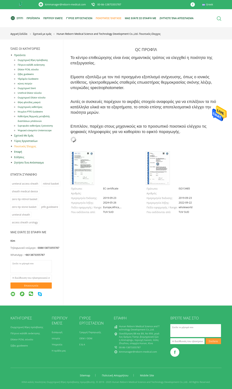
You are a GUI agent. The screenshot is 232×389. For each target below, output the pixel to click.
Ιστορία (56, 338)
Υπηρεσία (57, 344)
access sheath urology (25, 222)
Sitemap (85, 375)
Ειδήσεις (19, 157)
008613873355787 (48, 247)
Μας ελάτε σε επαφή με (140, 18)
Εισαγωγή (57, 332)
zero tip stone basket (24, 207)
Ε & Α (82, 344)
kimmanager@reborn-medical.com (65, 4)
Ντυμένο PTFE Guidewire (30, 111)
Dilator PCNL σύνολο (28, 69)
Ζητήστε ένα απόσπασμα (176, 18)
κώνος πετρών (25, 83)
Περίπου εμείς (53, 18)
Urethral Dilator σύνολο (30, 92)
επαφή (18, 151)
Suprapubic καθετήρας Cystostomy (35, 125)
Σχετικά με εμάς (24, 135)
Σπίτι (16, 18)
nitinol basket (51, 183)
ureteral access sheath (25, 183)
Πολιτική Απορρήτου (115, 375)
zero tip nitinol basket (24, 199)
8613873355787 (35, 255)
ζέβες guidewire (26, 74)
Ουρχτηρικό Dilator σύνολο (31, 97)
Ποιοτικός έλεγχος (108, 18)
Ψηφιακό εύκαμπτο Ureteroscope (35, 130)
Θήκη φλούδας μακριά (29, 102)
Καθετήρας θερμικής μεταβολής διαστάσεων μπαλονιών (34, 119)
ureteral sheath (21, 214)
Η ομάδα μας (59, 350)
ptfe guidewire (49, 207)
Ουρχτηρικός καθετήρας (30, 107)
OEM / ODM (85, 338)
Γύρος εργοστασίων (79, 18)
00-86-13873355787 (109, 4)
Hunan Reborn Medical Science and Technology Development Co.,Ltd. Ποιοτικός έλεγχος (108, 34)
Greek (209, 4)
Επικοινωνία (31, 285)
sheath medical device (25, 191)
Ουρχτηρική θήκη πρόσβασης (33, 60)
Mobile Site (147, 375)
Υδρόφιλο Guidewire (28, 78)
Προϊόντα (33, 18)
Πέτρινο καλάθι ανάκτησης (31, 64)
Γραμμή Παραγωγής (90, 332)
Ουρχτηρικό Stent (27, 88)
